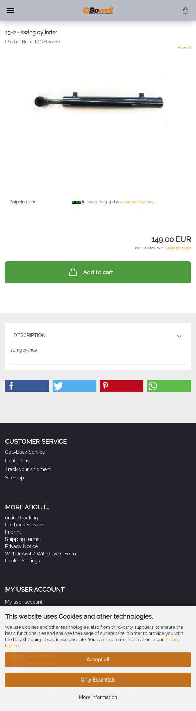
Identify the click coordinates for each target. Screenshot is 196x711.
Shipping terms (22, 539)
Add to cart (90, 271)
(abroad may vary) (138, 202)
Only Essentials (98, 680)
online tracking (21, 517)
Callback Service (24, 525)
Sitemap (14, 478)
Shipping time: (23, 202)
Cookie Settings (22, 561)
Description (30, 335)
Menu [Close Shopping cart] (10, 10)
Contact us (17, 460)
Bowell (184, 47)
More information (98, 697)
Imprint (13, 532)
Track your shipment (28, 469)
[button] (27, 386)
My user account (24, 602)
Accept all (98, 659)
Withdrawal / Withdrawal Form (40, 553)
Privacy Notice (21, 546)
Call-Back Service (25, 452)
